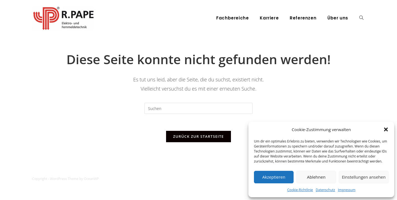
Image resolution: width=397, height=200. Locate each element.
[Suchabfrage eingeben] (198, 108)
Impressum (346, 190)
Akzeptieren (273, 177)
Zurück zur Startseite (198, 136)
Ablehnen (316, 177)
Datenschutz (325, 190)
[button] (386, 129)
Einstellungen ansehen (364, 177)
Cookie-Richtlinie (300, 190)
